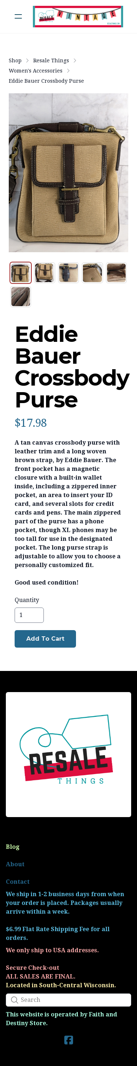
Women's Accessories (35, 71)
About (15, 864)
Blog (12, 846)
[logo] (78, 16)
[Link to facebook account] (68, 1040)
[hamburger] (18, 16)
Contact (18, 881)
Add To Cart (45, 638)
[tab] (20, 272)
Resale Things (51, 60)
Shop (15, 60)
